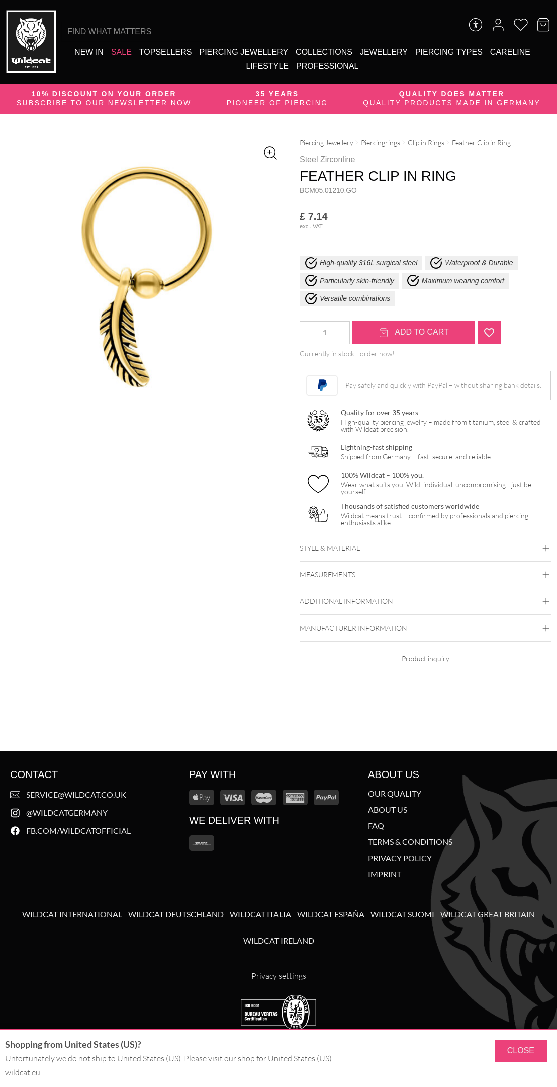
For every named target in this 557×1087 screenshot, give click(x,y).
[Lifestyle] (267, 66)
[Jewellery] (384, 52)
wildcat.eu (22, 1072)
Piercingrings (380, 142)
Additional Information (425, 601)
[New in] (89, 52)
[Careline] (510, 52)
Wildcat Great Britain (487, 914)
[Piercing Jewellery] (243, 52)
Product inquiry (425, 658)
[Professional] (327, 66)
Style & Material (425, 548)
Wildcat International (72, 914)
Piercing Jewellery (326, 142)
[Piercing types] (449, 52)
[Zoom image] (270, 153)
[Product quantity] (325, 332)
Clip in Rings (426, 142)
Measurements (425, 575)
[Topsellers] (165, 52)
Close (520, 1050)
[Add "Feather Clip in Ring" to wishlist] (489, 332)
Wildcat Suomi (402, 914)
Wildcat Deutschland (176, 914)
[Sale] (121, 52)
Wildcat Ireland (278, 941)
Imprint (384, 874)
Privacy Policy (400, 858)
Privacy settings (278, 976)
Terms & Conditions (410, 842)
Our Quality (394, 794)
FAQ (376, 826)
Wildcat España (330, 914)
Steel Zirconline (327, 159)
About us (387, 810)
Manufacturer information (425, 628)
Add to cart (414, 333)
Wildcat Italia (260, 914)
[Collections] (324, 52)
